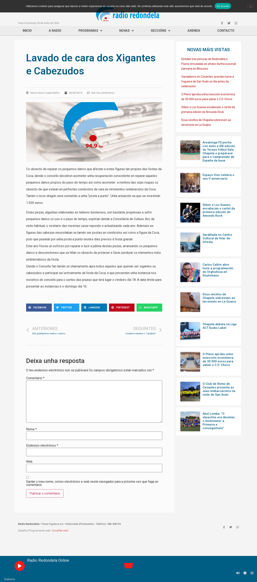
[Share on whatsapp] (149, 308)
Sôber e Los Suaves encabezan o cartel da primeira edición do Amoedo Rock (219, 210)
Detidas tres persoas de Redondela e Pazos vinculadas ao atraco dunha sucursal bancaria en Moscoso (208, 63)
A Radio (55, 31)
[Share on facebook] (39, 308)
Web (29, 461)
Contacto (225, 31)
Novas (126, 30)
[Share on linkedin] (94, 308)
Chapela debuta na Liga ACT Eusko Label (220, 326)
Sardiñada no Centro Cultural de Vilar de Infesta (217, 238)
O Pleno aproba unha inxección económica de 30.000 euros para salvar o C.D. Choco (218, 359)
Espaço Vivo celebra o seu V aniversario (218, 176)
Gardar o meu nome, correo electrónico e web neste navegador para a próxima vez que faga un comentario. (92, 483)
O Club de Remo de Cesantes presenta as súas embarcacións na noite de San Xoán (219, 389)
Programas (90, 30)
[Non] (250, 6)
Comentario (35, 378)
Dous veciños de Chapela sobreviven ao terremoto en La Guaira (219, 298)
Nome (31, 429)
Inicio (27, 31)
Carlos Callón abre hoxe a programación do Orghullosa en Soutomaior (218, 270)
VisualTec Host (60, 530)
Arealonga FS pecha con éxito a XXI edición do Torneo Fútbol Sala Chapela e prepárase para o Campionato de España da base (219, 151)
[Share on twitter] (67, 308)
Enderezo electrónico (42, 445)
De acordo (223, 6)
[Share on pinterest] (122, 308)
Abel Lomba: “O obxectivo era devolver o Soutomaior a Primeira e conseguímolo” (219, 421)
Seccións (160, 30)
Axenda (194, 31)
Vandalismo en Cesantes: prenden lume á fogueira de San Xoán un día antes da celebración (207, 81)
